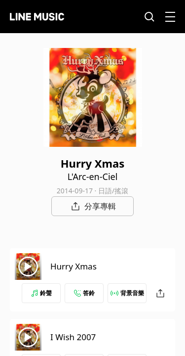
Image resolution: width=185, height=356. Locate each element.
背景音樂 (127, 293)
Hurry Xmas (73, 266)
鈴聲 (41, 293)
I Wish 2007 (73, 337)
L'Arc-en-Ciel (93, 176)
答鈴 (84, 293)
